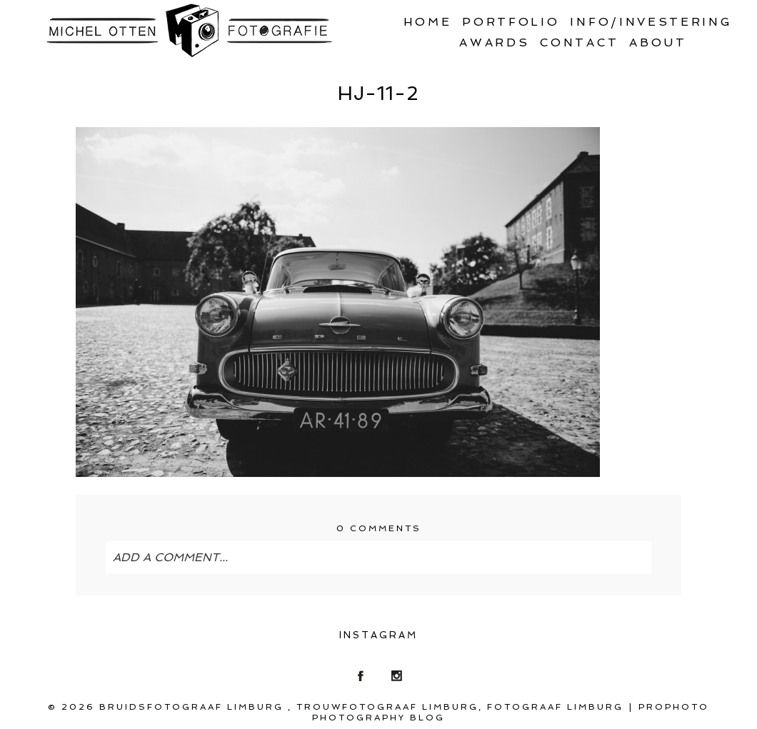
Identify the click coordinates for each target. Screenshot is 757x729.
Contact (579, 42)
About (657, 42)
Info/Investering (651, 22)
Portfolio (510, 22)
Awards (494, 42)
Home (427, 22)
